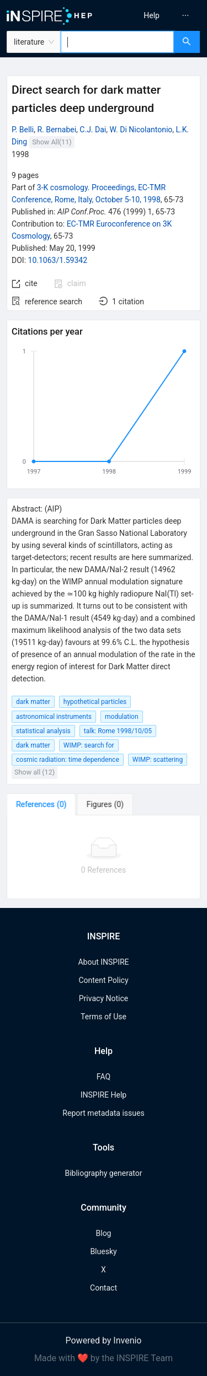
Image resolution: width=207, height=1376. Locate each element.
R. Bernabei (56, 129)
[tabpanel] (103, 857)
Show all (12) (34, 772)
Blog (104, 1233)
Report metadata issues (103, 1113)
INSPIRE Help (103, 1094)
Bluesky (103, 1251)
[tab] (41, 804)
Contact (103, 1287)
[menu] (157, 15)
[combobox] (117, 42)
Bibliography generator (103, 1173)
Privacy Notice (103, 998)
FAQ (103, 1076)
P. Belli (23, 129)
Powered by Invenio (104, 1340)
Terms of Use (103, 1016)
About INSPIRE (103, 962)
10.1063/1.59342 (58, 260)
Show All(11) (51, 142)
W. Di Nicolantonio (140, 129)
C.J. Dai (92, 129)
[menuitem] (152, 15)
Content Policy (103, 980)
